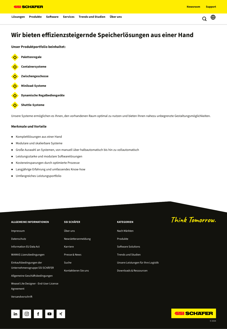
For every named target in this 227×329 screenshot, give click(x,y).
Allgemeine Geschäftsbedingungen (32, 276)
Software (52, 19)
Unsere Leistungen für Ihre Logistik (138, 263)
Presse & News (72, 255)
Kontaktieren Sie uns (76, 271)
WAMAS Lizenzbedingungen (28, 255)
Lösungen (18, 19)
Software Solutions (128, 247)
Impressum (18, 231)
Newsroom (193, 7)
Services (69, 19)
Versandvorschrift (21, 297)
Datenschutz (18, 239)
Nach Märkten (125, 231)
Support (211, 7)
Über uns (114, 19)
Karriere (69, 247)
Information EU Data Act (25, 247)
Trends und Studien (92, 19)
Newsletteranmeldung (77, 239)
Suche (67, 263)
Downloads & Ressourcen (132, 271)
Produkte (35, 19)
